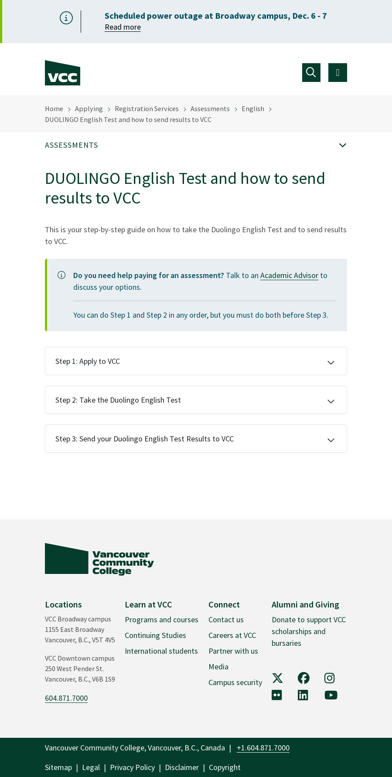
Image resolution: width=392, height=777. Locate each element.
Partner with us (233, 651)
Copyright (225, 767)
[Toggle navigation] (311, 72)
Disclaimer (182, 767)
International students (161, 651)
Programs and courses (161, 619)
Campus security (235, 682)
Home (54, 108)
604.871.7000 (66, 698)
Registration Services (147, 108)
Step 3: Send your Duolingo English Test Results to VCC (144, 439)
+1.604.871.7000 (263, 748)
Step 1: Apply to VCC (87, 361)
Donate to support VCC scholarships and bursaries (309, 631)
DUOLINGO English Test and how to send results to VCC (128, 119)
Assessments (210, 108)
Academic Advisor (289, 275)
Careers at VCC (232, 635)
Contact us (226, 619)
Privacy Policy (132, 767)
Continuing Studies (155, 635)
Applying (89, 108)
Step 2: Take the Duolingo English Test (118, 400)
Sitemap (58, 767)
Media (218, 667)
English (253, 108)
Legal (91, 767)
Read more (123, 27)
